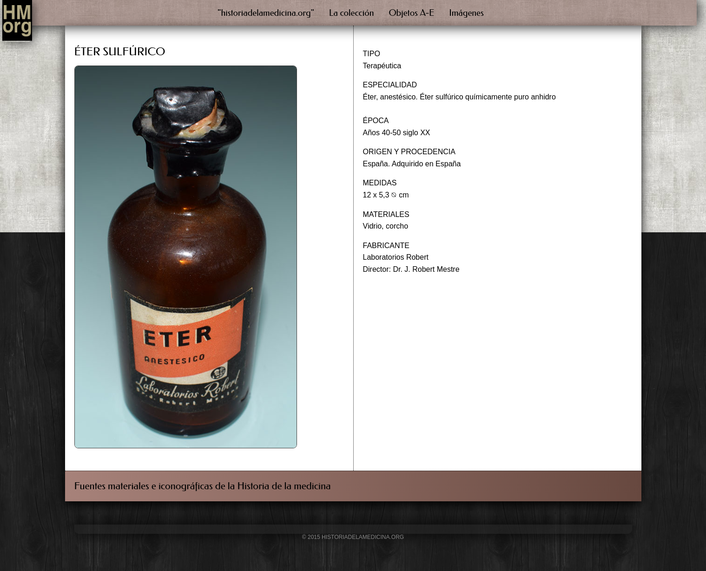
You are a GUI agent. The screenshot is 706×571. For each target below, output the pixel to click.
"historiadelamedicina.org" (266, 12)
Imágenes (466, 12)
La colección (351, 12)
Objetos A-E (412, 12)
